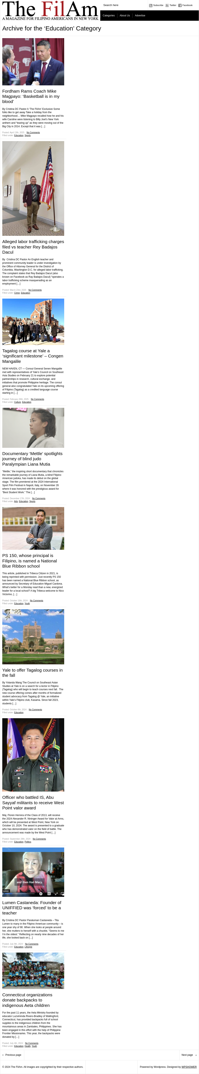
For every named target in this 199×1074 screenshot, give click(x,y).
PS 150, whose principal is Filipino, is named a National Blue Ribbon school (29, 560)
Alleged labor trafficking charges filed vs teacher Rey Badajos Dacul (33, 246)
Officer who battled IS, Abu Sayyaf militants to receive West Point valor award (33, 802)
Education (18, 135)
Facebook (187, 5)
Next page (188, 1054)
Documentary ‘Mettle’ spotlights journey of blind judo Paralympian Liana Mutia (32, 458)
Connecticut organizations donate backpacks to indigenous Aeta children (27, 999)
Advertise (140, 15)
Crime (17, 293)
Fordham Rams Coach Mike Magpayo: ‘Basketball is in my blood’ (31, 96)
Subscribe (158, 5)
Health (28, 1046)
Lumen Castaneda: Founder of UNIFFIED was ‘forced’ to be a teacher (31, 907)
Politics (28, 842)
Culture (17, 402)
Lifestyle (28, 947)
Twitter (173, 5)
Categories (109, 15)
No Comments (33, 132)
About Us (125, 15)
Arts (16, 501)
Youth (27, 603)
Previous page (13, 1054)
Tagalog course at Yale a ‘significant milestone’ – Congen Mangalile (32, 355)
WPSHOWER (189, 1067)
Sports (28, 135)
